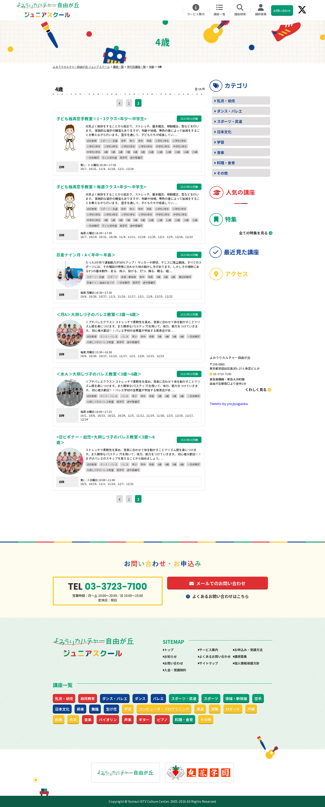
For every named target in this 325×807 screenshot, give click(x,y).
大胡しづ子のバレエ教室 (100, 342)
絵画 (58, 719)
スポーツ (112, 277)
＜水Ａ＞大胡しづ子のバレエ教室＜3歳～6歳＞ (98, 374)
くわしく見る (258, 389)
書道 (200, 709)
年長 (149, 140)
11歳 (159, 152)
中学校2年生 (180, 146)
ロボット (233, 709)
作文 (73, 719)
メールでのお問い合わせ (217, 583)
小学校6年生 (145, 146)
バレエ (124, 336)
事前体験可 (185, 277)
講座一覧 (219, 10)
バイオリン (108, 719)
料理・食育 (226, 162)
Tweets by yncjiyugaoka (229, 403)
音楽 (220, 152)
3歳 (159, 336)
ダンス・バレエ (108, 336)
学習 (220, 142)
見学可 (123, 157)
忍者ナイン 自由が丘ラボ (100, 282)
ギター (144, 719)
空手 (123, 140)
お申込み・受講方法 (248, 649)
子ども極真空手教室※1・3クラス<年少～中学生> (101, 118)
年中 (140, 140)
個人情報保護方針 (246, 663)
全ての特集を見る (253, 233)
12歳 (168, 152)
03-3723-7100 (222, 374)
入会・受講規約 (175, 670)
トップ (169, 649)
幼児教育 (92, 140)
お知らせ (170, 656)
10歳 (151, 152)
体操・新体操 (128, 277)
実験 (214, 709)
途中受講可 (136, 157)
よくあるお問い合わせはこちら (217, 596)
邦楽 (80, 709)
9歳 (143, 152)
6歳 (121, 152)
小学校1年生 (162, 140)
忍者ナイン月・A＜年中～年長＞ (85, 255)
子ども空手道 (109, 157)
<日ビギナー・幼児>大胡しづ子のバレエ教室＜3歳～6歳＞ (105, 439)
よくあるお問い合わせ (215, 656)
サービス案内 (196, 10)
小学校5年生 (128, 146)
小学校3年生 (93, 146)
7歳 (128, 152)
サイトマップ (208, 663)
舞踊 (95, 709)
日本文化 (224, 131)
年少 (132, 140)
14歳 (186, 152)
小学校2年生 (179, 140)
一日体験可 (93, 157)
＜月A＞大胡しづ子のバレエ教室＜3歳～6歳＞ (98, 314)
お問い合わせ (282, 11)
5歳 (113, 152)
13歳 (177, 152)
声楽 (127, 719)
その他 (222, 173)
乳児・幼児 (226, 100)
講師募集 (261, 10)
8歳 (135, 152)
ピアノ (162, 719)
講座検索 (240, 10)
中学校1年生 (163, 146)
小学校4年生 (111, 146)
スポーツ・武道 (108, 140)
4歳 (106, 152)
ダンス (140, 698)
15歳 (194, 152)
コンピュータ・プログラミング (164, 709)
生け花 (111, 709)
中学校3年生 (93, 152)
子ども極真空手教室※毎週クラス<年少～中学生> (101, 186)
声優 (251, 709)
